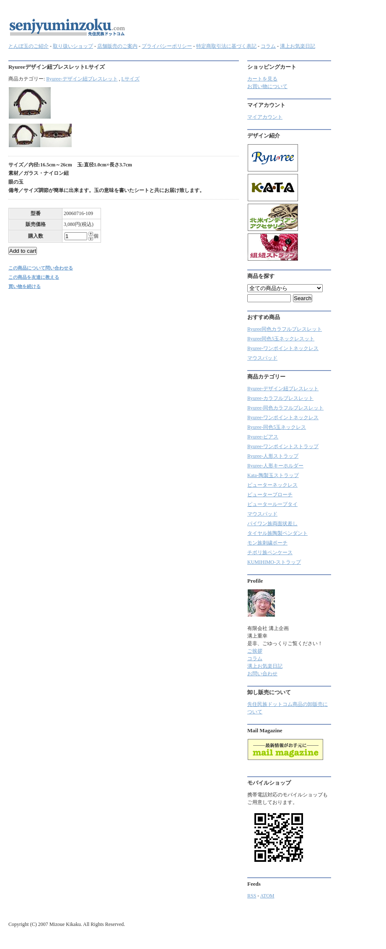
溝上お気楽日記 (297, 46)
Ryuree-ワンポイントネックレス (283, 348)
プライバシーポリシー (167, 46)
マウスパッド (262, 358)
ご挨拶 (254, 651)
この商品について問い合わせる (40, 267)
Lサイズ (131, 79)
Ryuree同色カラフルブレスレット (284, 329)
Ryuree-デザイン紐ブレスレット (81, 79)
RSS (251, 896)
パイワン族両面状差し (272, 523)
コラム (268, 46)
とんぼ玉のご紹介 (28, 46)
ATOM (267, 896)
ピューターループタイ (272, 504)
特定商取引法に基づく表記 (226, 46)
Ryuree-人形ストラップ (272, 456)
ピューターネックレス (272, 485)
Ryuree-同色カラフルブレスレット (285, 408)
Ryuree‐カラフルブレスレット (280, 398)
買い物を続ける (24, 286)
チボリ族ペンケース (270, 552)
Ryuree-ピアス (262, 437)
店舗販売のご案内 (117, 46)
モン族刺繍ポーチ (267, 543)
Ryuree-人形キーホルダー (275, 466)
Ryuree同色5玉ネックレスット (280, 339)
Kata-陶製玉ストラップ (273, 475)
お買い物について (267, 86)
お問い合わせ (262, 674)
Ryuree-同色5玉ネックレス (276, 427)
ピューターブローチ (270, 495)
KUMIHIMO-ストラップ (274, 562)
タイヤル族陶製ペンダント (277, 533)
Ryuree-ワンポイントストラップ (283, 446)
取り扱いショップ (73, 46)
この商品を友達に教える (33, 277)
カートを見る (262, 79)
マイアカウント (264, 117)
